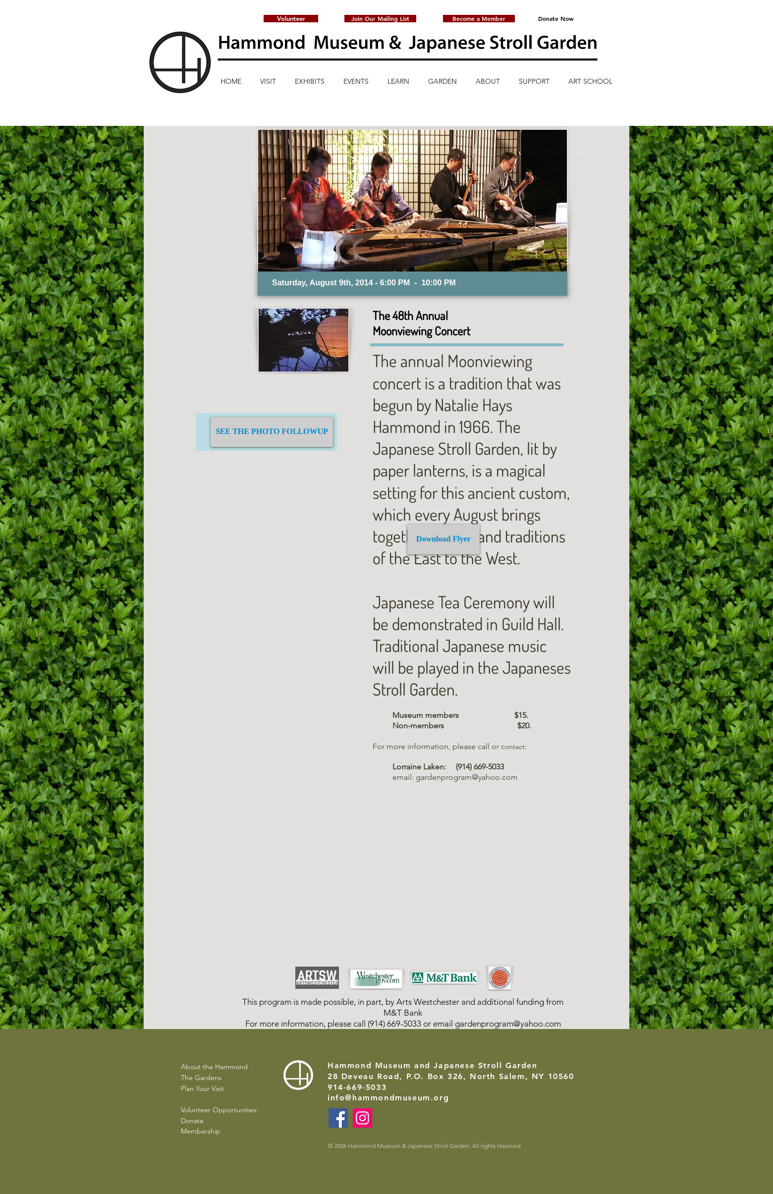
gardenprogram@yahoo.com (467, 777)
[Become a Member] (479, 18)
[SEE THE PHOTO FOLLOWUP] (272, 432)
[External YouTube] (453, 881)
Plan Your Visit (202, 1088)
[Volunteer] (291, 18)
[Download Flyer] (443, 539)
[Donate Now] (556, 18)
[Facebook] (338, 1118)
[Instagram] (362, 1118)
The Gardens (201, 1077)
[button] (380, 18)
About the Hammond (214, 1066)
